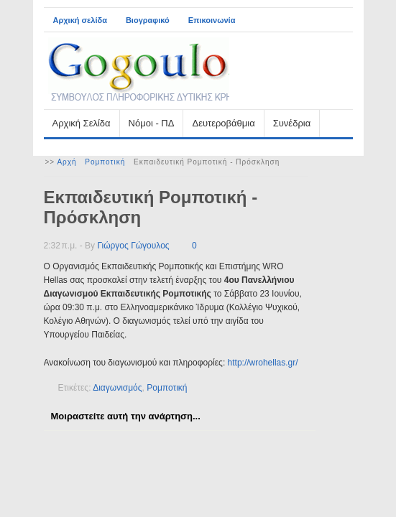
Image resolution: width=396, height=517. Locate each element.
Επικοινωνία (212, 20)
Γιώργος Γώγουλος (133, 246)
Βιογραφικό (148, 20)
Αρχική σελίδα (80, 20)
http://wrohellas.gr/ (263, 363)
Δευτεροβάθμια (223, 123)
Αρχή (66, 162)
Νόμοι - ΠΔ (152, 123)
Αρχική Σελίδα (81, 123)
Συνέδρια (291, 123)
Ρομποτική (105, 162)
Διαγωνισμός (117, 388)
